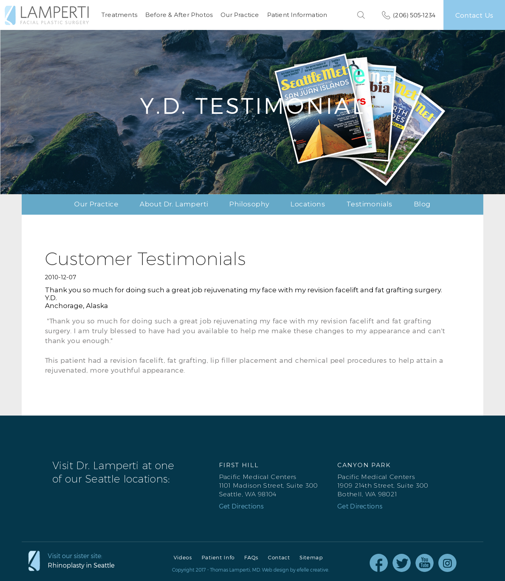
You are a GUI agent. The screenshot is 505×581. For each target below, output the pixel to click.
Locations (307, 204)
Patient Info (218, 557)
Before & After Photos (179, 15)
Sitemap (311, 557)
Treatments (119, 15)
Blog (422, 204)
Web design (275, 569)
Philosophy (249, 204)
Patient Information (297, 15)
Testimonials (369, 204)
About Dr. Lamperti (174, 204)
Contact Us (474, 15)
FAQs (251, 557)
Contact (279, 557)
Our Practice (240, 15)
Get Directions (241, 506)
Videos (183, 557)
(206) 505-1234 (414, 15)
